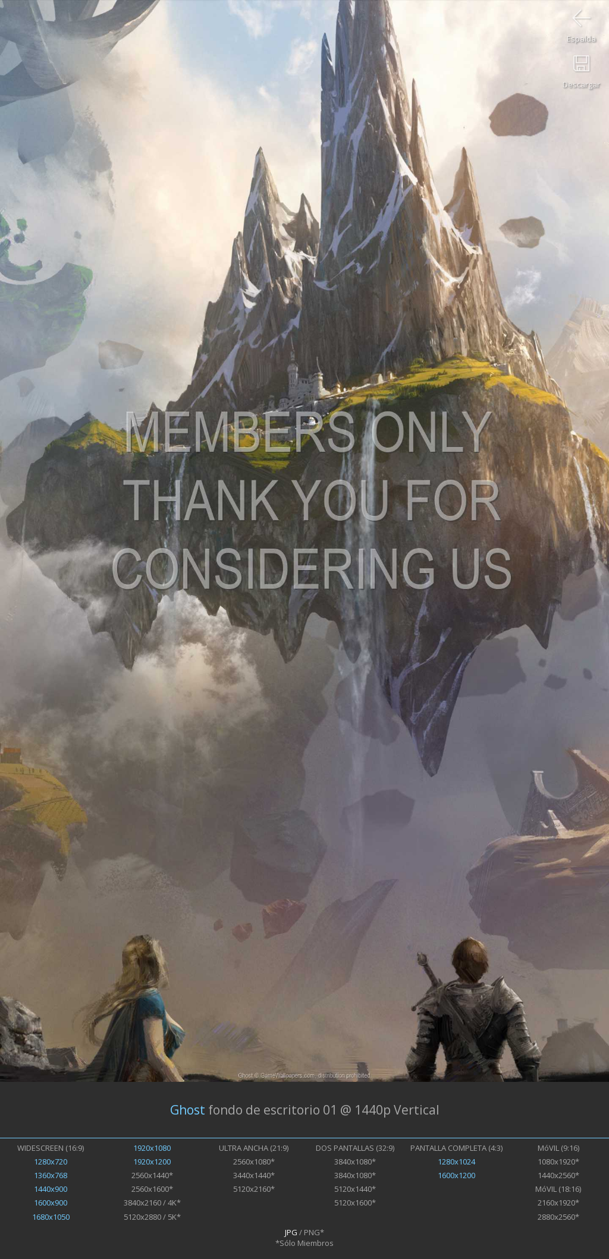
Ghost (187, 1109)
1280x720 (50, 1161)
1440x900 (50, 1189)
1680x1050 (51, 1216)
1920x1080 (152, 1147)
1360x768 (50, 1175)
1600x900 (50, 1202)
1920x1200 (152, 1161)
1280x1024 (456, 1161)
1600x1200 (456, 1175)
